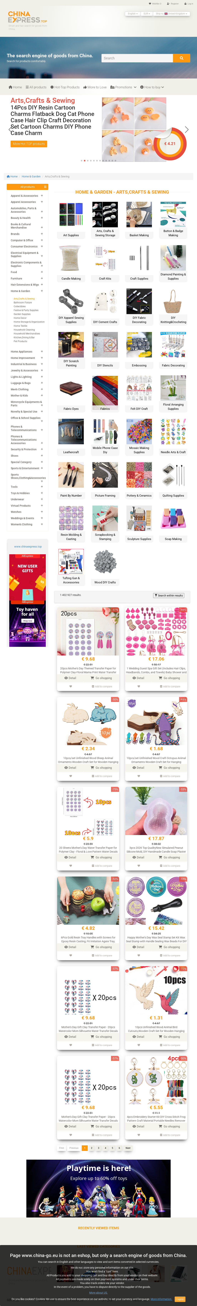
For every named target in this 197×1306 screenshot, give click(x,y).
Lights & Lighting (21, 376)
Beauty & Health (21, 217)
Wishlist (155, 4)
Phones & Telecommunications (24, 428)
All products (36, 87)
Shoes (14, 455)
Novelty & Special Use (24, 411)
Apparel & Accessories (24, 195)
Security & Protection (24, 449)
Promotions (123, 87)
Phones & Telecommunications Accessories (24, 440)
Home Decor (20, 318)
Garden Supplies (22, 314)
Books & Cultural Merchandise (21, 226)
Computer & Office (22, 240)
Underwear (17, 499)
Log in (188, 4)
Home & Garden (31, 176)
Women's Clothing (21, 524)
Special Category (21, 462)
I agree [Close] (180, 1299)
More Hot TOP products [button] (29, 144)
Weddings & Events (22, 518)
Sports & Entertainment (25, 468)
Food (14, 272)
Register (173, 4)
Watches (16, 511)
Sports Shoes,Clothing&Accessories (28, 476)
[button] (186, 129)
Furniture (16, 278)
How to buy (152, 87)
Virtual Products (21, 505)
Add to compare (102, 685)
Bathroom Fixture (23, 302)
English (133, 13)
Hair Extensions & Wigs (25, 284)
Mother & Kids (19, 395)
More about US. (98, 1292)
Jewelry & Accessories (24, 370)
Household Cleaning (24, 329)
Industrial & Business (24, 364)
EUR (147, 13)
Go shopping (101, 678)
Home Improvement (23, 357)
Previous (73, 1141)
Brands (15, 233)
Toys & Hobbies (20, 493)
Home (15, 87)
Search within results (169, 595)
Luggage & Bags (21, 383)
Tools (14, 486)
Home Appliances (21, 351)
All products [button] (27, 186)
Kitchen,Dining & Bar (24, 337)
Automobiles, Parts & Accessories (23, 210)
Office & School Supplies (25, 417)
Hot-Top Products (65, 87)
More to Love (95, 87)
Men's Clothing (19, 389)
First (61, 1141)
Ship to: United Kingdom (171, 13)
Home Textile (20, 326)
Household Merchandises (27, 333)
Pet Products (20, 341)
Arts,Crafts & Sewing (24, 298)
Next (128, 1141)
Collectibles (20, 306)
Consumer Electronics (24, 246)
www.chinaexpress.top (28, 546)
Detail (70, 678)
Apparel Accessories (23, 201)
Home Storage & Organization (29, 322)
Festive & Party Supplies (26, 310)
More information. (161, 1299)
